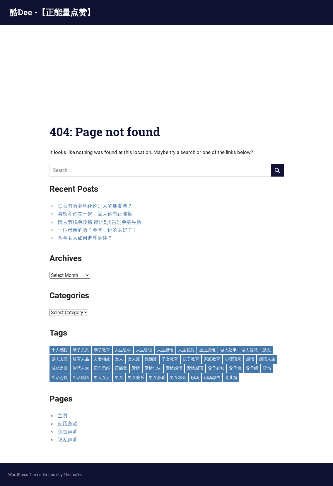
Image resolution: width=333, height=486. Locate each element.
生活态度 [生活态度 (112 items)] (60, 377)
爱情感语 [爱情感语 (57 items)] (195, 368)
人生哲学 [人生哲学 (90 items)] (123, 350)
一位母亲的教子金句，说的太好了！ (97, 230)
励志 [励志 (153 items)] (266, 350)
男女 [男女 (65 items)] (119, 377)
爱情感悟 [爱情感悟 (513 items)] (174, 368)
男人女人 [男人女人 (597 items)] (102, 377)
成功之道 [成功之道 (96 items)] (60, 368)
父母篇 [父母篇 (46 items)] (235, 368)
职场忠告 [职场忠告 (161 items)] (212, 377)
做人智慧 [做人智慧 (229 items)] (249, 350)
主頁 (63, 416)
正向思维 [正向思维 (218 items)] (102, 368)
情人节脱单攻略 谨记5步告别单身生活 (99, 222)
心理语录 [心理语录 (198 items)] (233, 359)
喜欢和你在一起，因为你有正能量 (95, 214)
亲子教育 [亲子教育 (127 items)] (102, 350)
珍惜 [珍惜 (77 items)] (267, 368)
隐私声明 (68, 440)
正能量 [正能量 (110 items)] (121, 368)
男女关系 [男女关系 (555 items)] (136, 377)
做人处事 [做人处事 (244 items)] (228, 350)
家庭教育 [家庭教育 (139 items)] (212, 359)
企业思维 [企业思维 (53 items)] (207, 350)
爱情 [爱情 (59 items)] (136, 368)
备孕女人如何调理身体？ (85, 238)
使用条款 (68, 423)
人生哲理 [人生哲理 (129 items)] (144, 350)
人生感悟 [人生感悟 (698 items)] (165, 350)
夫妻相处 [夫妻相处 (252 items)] (102, 359)
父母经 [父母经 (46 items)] (252, 368)
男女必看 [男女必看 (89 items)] (157, 377)
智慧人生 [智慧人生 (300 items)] (81, 368)
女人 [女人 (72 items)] (119, 359)
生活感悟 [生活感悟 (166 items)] (81, 377)
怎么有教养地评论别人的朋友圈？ (95, 206)
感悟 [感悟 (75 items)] (250, 359)
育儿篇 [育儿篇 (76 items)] (231, 377)
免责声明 (68, 432)
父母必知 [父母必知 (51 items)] (216, 368)
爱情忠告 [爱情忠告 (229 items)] (153, 368)
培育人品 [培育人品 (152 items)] (81, 359)
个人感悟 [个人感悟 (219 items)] (60, 350)
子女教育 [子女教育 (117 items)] (170, 359)
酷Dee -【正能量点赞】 (52, 12)
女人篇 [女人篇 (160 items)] (134, 359)
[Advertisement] (166, 69)
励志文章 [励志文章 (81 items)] (60, 359)
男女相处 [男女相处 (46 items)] (178, 377)
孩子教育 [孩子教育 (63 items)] (191, 359)
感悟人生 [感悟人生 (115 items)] (267, 359)
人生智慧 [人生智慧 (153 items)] (186, 350)
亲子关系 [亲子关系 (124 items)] (81, 350)
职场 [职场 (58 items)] (195, 377)
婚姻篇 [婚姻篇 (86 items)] (151, 359)
